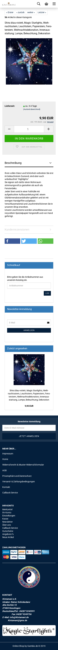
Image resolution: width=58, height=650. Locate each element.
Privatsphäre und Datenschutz (17, 476)
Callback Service (10, 492)
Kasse (5, 518)
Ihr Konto (6, 512)
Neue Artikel (8, 537)
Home (5, 459)
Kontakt (6, 487)
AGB (4, 470)
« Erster (9, 12)
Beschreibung (13, 162)
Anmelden (29, 330)
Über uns (6, 525)
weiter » (31, 12)
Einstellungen (8, 515)
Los (47, 293)
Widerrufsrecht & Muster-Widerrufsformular (23, 464)
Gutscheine (7, 531)
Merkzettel (7, 509)
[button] (12, 241)
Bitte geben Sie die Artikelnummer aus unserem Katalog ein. (25, 278)
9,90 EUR (29, 406)
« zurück (20, 12)
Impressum (7, 453)
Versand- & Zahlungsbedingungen (18, 481)
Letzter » (42, 12)
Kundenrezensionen (17, 229)
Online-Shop (18, 646)
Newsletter (7, 522)
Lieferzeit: (10, 106)
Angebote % (8, 534)
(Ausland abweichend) (31, 109)
